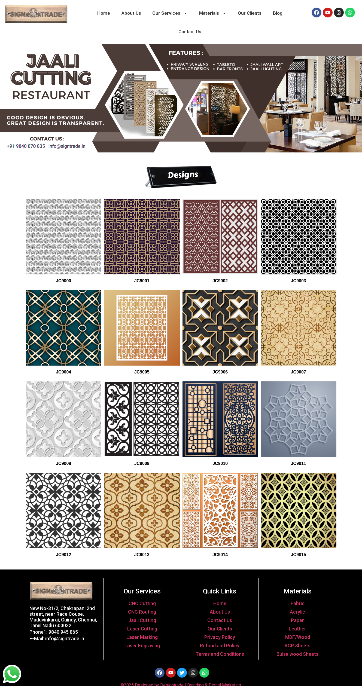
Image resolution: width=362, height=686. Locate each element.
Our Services (170, 13)
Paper (297, 620)
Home (103, 13)
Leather (297, 629)
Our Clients (249, 13)
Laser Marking (142, 637)
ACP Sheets (297, 645)
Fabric (298, 603)
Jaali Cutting (142, 620)
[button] (170, 13)
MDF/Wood (297, 637)
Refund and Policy (219, 645)
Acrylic (297, 612)
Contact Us (189, 31)
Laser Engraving (142, 645)
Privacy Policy (219, 637)
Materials (213, 13)
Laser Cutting (142, 629)
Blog (277, 13)
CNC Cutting (142, 603)
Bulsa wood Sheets (297, 654)
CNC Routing (142, 612)
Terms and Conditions (220, 654)
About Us (131, 13)
